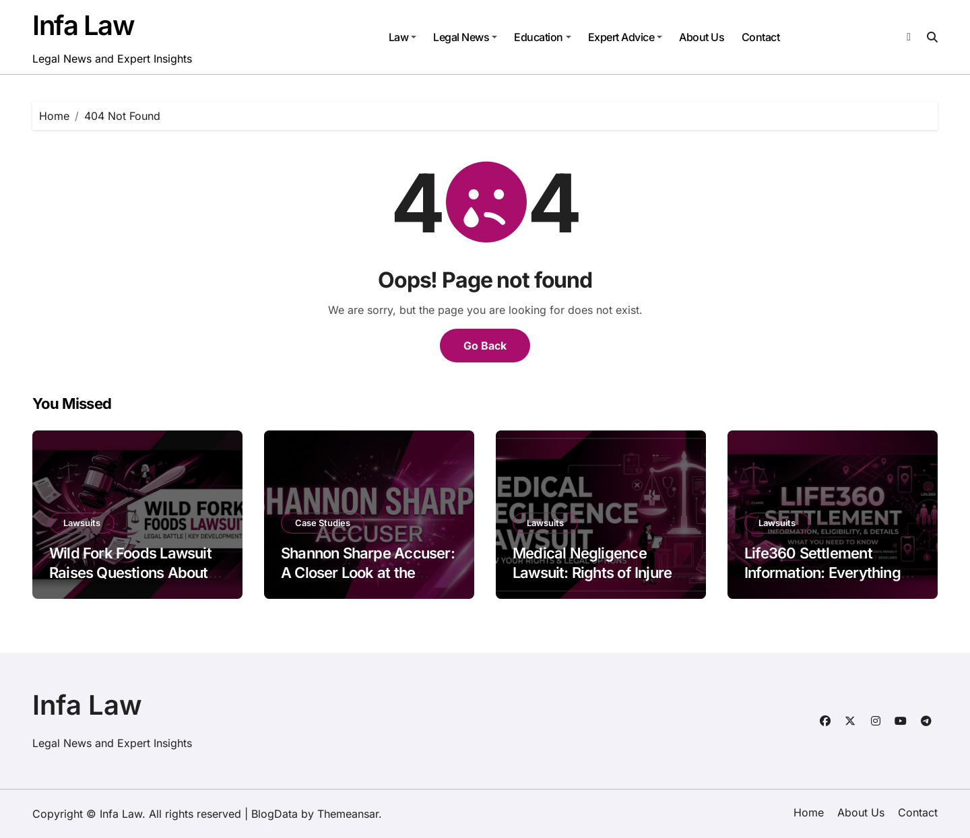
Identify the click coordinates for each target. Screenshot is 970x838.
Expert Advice (625, 37)
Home (809, 812)
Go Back (485, 345)
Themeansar (348, 813)
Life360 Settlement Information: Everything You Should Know (822, 572)
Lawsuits (81, 522)
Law (403, 37)
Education (542, 37)
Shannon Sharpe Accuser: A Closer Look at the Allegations (368, 572)
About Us (701, 37)
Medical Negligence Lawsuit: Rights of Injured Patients (596, 572)
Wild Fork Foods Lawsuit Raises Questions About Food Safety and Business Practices (135, 582)
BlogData (274, 813)
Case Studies (322, 522)
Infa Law (83, 25)
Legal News (465, 37)
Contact (761, 37)
